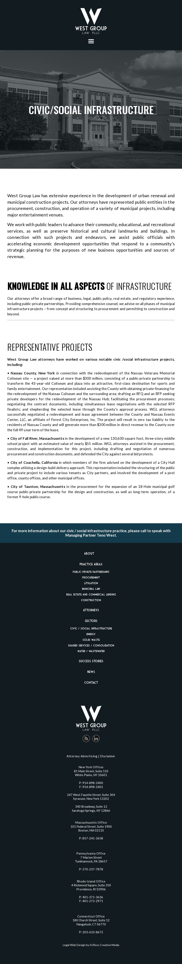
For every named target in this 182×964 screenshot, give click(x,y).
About (89, 553)
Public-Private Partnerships (91, 571)
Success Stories (91, 661)
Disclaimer (107, 756)
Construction (91, 600)
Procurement (91, 577)
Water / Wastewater (91, 651)
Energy (91, 634)
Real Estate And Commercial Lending (91, 594)
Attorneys (91, 610)
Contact (91, 682)
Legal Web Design (74, 945)
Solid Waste (91, 639)
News (91, 672)
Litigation (91, 583)
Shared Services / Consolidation (91, 645)
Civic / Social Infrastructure (91, 628)
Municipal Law (91, 588)
